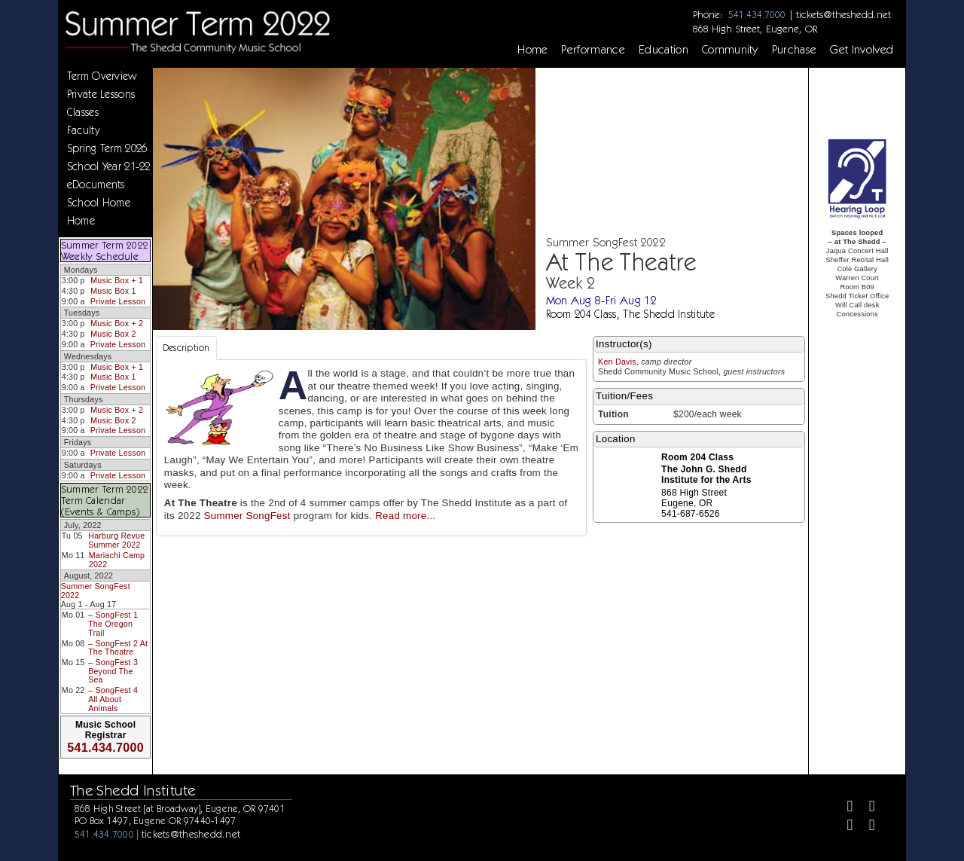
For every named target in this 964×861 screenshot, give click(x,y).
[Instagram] (843, 826)
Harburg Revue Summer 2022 (116, 540)
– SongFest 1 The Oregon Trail (113, 623)
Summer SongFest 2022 (95, 591)
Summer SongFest (247, 515)
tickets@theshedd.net (843, 14)
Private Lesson (117, 301)
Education (663, 50)
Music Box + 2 (116, 323)
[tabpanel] (371, 448)
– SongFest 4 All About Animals (113, 698)
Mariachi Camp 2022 (117, 560)
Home (532, 50)
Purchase (794, 50)
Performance (593, 50)
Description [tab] (186, 347)
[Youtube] (865, 826)
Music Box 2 (113, 333)
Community (730, 50)
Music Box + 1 (116, 280)
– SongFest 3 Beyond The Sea (113, 671)
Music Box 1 (113, 290)
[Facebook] (843, 807)
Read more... (405, 515)
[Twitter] (865, 807)
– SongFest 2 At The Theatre (118, 648)
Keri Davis (617, 361)
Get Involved (861, 50)
